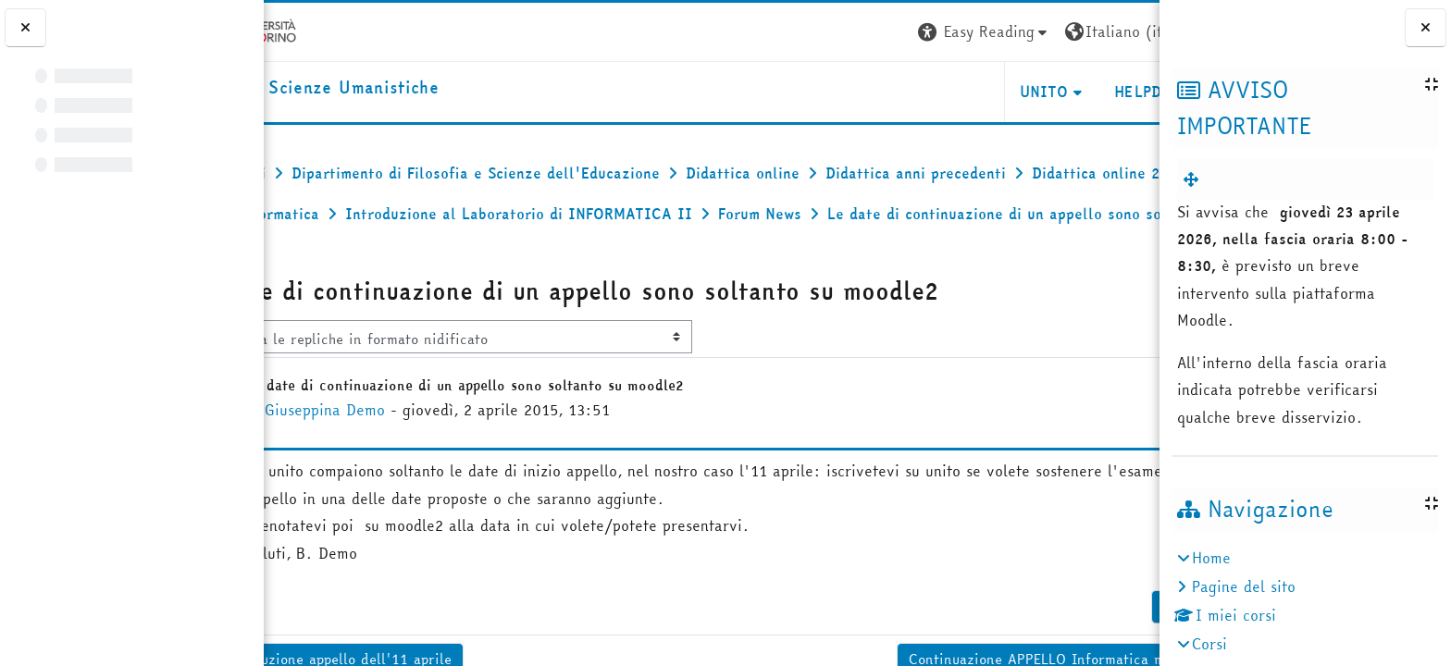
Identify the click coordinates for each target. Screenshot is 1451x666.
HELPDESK (1047, 91)
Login (1126, 31)
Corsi (1209, 644)
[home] (394, 88)
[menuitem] (1195, 179)
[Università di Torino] (321, 29)
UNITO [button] (939, 91)
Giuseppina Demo (407, 450)
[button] (880, 32)
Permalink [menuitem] (1091, 647)
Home (1211, 558)
